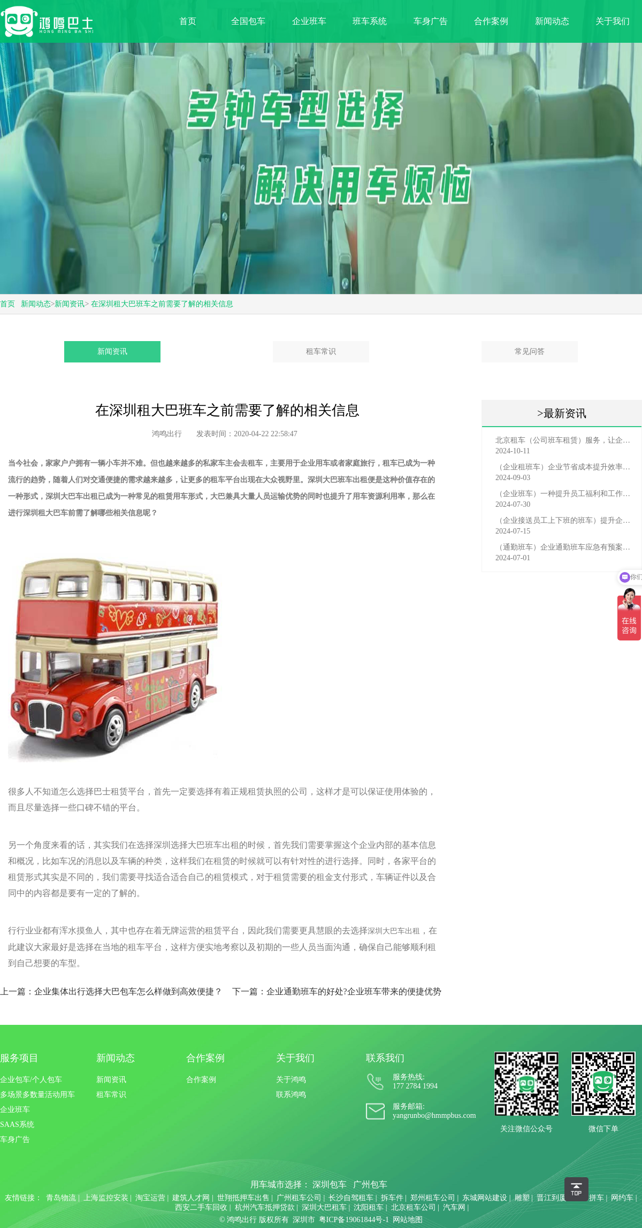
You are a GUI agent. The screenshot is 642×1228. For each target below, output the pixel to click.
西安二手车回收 (201, 1207)
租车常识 (321, 351)
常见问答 (530, 351)
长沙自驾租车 (350, 1198)
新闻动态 (552, 21)
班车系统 (370, 21)
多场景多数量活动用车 (37, 1095)
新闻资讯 (70, 304)
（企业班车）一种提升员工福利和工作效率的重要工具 (564, 494)
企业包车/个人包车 (31, 1080)
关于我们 (612, 21)
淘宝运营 (150, 1198)
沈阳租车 (369, 1207)
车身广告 (431, 21)
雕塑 (522, 1198)
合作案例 (491, 21)
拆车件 (392, 1198)
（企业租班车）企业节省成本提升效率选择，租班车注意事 (564, 467)
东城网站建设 (484, 1198)
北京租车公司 (413, 1207)
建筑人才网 (191, 1198)
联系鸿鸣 (291, 1095)
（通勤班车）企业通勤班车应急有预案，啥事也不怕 (564, 547)
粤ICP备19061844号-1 (354, 1220)
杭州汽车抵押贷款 (265, 1207)
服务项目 (19, 1058)
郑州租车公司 (432, 1198)
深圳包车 (329, 1184)
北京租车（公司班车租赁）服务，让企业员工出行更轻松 (564, 440)
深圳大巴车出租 (394, 931)
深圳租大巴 (41, 513)
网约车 (622, 1198)
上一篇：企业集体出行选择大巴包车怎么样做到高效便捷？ (111, 991)
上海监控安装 (105, 1198)
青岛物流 (61, 1198)
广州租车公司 (299, 1198)
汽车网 (454, 1207)
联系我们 (385, 1058)
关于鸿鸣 (291, 1080)
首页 (187, 21)
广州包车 (370, 1184)
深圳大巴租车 (324, 1207)
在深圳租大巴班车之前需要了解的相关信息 (162, 304)
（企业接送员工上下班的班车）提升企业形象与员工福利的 (564, 520)
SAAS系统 (17, 1125)
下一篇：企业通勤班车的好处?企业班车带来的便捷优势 (336, 991)
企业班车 (309, 21)
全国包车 (248, 21)
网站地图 (408, 1220)
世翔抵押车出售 (243, 1198)
